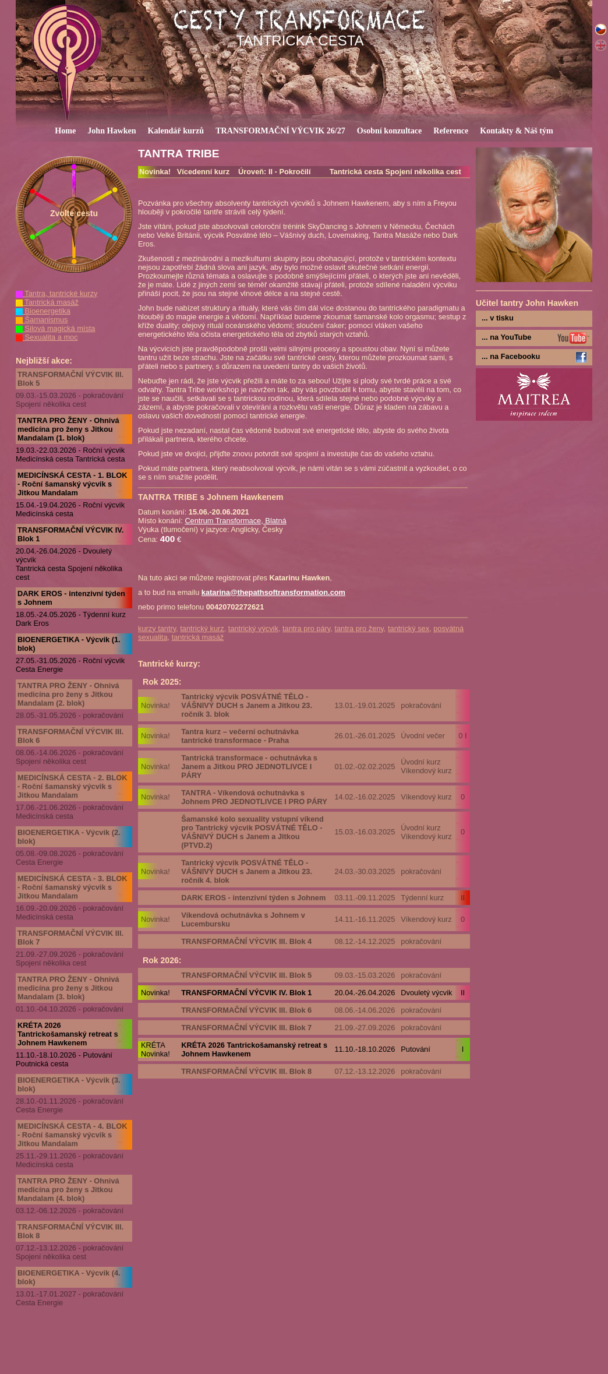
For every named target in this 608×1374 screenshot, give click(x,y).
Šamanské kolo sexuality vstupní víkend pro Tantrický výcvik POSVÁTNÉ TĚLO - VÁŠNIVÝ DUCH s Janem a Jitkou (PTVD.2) (252, 832)
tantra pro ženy (358, 628)
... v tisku (498, 317)
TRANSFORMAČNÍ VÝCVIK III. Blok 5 (70, 378)
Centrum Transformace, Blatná (235, 520)
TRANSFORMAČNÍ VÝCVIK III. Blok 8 (70, 1231)
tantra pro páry (306, 628)
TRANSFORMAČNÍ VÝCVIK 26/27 (280, 130)
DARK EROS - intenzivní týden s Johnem (71, 598)
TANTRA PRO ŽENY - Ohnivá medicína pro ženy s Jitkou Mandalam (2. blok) (68, 694)
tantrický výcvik (253, 628)
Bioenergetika (43, 310)
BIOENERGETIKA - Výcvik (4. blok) (69, 1277)
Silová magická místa (55, 328)
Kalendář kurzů (176, 130)
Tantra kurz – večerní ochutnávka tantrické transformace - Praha (240, 736)
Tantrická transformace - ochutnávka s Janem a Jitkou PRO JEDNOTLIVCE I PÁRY (249, 766)
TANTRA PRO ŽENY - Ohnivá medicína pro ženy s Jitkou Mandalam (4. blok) (68, 1189)
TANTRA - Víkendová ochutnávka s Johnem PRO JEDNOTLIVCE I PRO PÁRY (254, 797)
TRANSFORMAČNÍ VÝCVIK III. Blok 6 (70, 736)
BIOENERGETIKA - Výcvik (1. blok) (69, 644)
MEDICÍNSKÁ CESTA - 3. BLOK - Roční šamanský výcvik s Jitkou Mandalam (72, 887)
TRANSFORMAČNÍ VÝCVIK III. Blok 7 (70, 937)
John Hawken (111, 130)
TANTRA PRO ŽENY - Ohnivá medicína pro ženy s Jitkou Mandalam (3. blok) (68, 988)
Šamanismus (42, 319)
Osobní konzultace (389, 130)
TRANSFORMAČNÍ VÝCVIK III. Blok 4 (246, 941)
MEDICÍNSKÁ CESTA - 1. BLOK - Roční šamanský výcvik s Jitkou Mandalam (72, 484)
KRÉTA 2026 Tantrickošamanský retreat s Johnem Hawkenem (67, 1034)
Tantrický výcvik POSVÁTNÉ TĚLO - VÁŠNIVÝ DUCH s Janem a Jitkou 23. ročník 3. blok (246, 705)
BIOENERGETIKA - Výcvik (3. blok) (69, 1084)
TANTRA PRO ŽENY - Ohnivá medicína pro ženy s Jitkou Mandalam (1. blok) (68, 429)
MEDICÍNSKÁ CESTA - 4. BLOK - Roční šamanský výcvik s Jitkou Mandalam (72, 1135)
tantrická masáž (198, 637)
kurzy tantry (157, 628)
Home (65, 130)
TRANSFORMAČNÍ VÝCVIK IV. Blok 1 (70, 534)
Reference (450, 130)
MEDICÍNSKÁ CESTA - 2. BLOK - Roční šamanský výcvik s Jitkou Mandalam (72, 786)
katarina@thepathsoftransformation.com (273, 592)
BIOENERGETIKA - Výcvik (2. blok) (69, 836)
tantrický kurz (202, 628)
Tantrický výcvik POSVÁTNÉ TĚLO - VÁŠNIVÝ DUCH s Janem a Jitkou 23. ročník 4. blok (246, 871)
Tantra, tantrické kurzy (57, 293)
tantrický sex (408, 628)
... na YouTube (506, 337)
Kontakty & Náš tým (516, 130)
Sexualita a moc (47, 337)
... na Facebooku (511, 356)
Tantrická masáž (47, 302)
